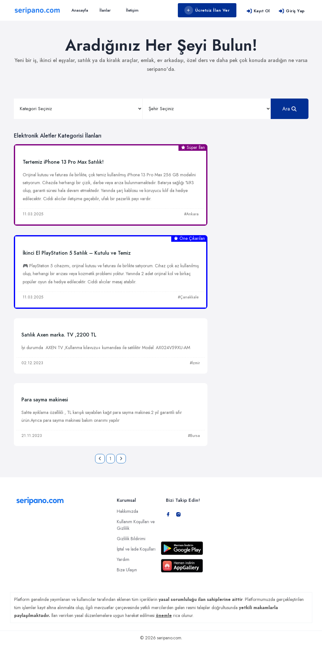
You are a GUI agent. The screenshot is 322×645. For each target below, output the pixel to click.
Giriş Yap (291, 11)
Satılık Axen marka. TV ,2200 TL (58, 334)
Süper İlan (193, 147)
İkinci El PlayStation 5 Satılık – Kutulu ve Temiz (77, 253)
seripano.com (169, 638)
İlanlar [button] (105, 10)
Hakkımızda (127, 511)
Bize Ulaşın (127, 570)
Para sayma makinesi (44, 399)
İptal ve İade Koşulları (136, 549)
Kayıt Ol (258, 11)
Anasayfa (79, 10)
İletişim (132, 10)
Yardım (123, 559)
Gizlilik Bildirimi (131, 538)
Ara (289, 108)
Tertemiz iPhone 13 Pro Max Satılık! (63, 162)
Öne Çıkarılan (189, 238)
